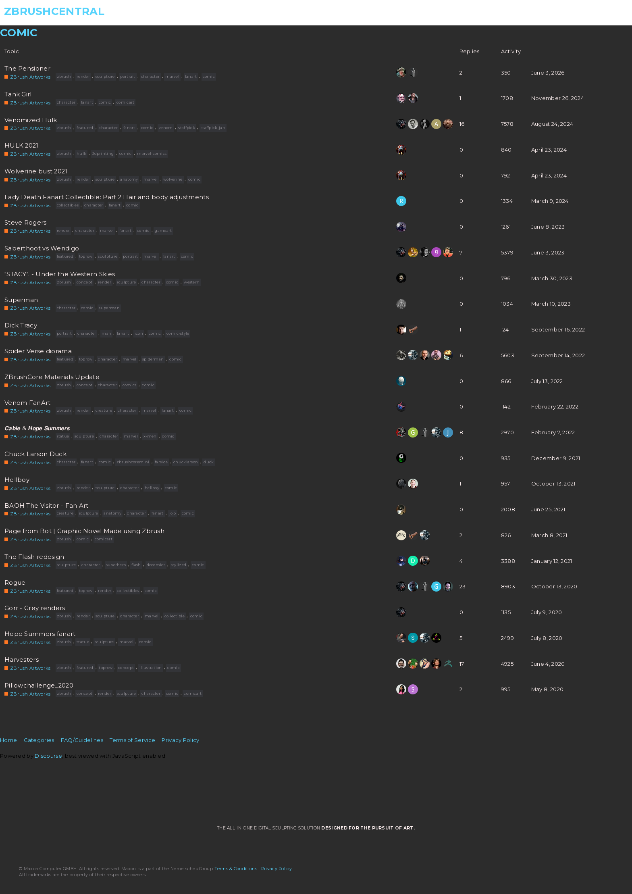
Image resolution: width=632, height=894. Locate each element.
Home (8, 740)
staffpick (186, 127)
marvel (172, 76)
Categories (39, 740)
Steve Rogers (25, 222)
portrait (127, 76)
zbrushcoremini (132, 462)
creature (104, 410)
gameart (163, 230)
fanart (191, 76)
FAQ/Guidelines (82, 740)
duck (209, 462)
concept (84, 282)
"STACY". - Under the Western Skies (59, 274)
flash (136, 565)
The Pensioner (27, 68)
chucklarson (185, 462)
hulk (81, 153)
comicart (125, 102)
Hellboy (16, 479)
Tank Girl (18, 94)
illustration (150, 667)
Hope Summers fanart (40, 634)
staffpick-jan (213, 127)
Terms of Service (132, 740)
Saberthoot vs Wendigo (41, 248)
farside (161, 462)
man (106, 333)
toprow (86, 256)
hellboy (152, 488)
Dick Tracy (20, 325)
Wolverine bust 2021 (36, 171)
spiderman (153, 359)
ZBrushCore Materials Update (52, 377)
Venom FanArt (27, 402)
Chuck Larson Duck (35, 454)
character (150, 76)
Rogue (15, 582)
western (192, 282)
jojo (172, 513)
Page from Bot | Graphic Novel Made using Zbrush (84, 531)
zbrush (64, 76)
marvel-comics (151, 153)
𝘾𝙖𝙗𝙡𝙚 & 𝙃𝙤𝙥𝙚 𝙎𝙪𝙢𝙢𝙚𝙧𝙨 (37, 428)
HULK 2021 (21, 145)
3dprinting (103, 153)
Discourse (48, 755)
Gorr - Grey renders (34, 608)
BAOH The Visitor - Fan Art (46, 505)
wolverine (173, 179)
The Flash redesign (34, 557)
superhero (116, 565)
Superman (21, 300)
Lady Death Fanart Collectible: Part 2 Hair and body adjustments (106, 197)
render (83, 76)
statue (63, 436)
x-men (150, 436)
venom (166, 127)
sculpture (105, 76)
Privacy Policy (180, 740)
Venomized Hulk (30, 119)
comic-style (177, 333)
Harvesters (21, 659)
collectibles (68, 205)
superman (109, 308)
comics (130, 385)
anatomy (129, 179)
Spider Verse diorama (38, 351)
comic (209, 76)
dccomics (156, 565)
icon (139, 333)
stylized (178, 565)
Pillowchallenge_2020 (38, 685)
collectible (174, 616)
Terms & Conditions (236, 868)
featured (85, 127)
